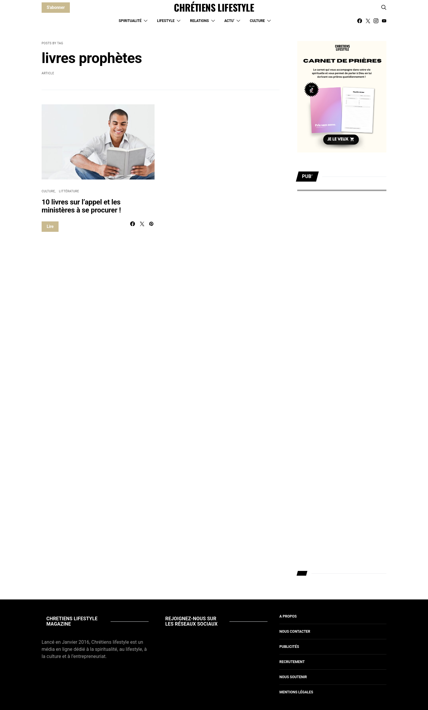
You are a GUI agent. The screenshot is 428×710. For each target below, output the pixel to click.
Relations (199, 21)
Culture (257, 21)
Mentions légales (296, 692)
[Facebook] (359, 20)
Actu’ (229, 21)
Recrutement (292, 662)
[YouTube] (384, 20)
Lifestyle (165, 21)
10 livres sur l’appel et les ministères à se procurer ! (81, 206)
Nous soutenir (293, 677)
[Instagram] (376, 20)
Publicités (289, 647)
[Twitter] (368, 20)
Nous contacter (294, 631)
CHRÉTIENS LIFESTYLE (214, 7)
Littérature (69, 191)
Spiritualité (130, 21)
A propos (288, 616)
